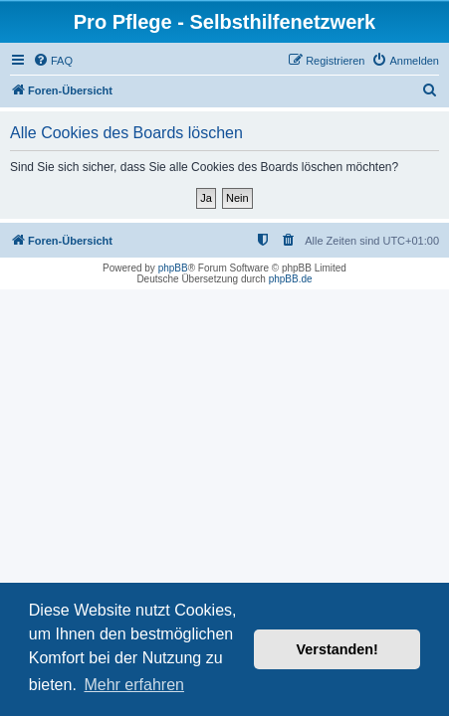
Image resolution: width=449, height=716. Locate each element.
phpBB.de (291, 278)
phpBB (173, 268)
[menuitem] (53, 61)
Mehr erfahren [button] (134, 684)
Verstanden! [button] (337, 649)
